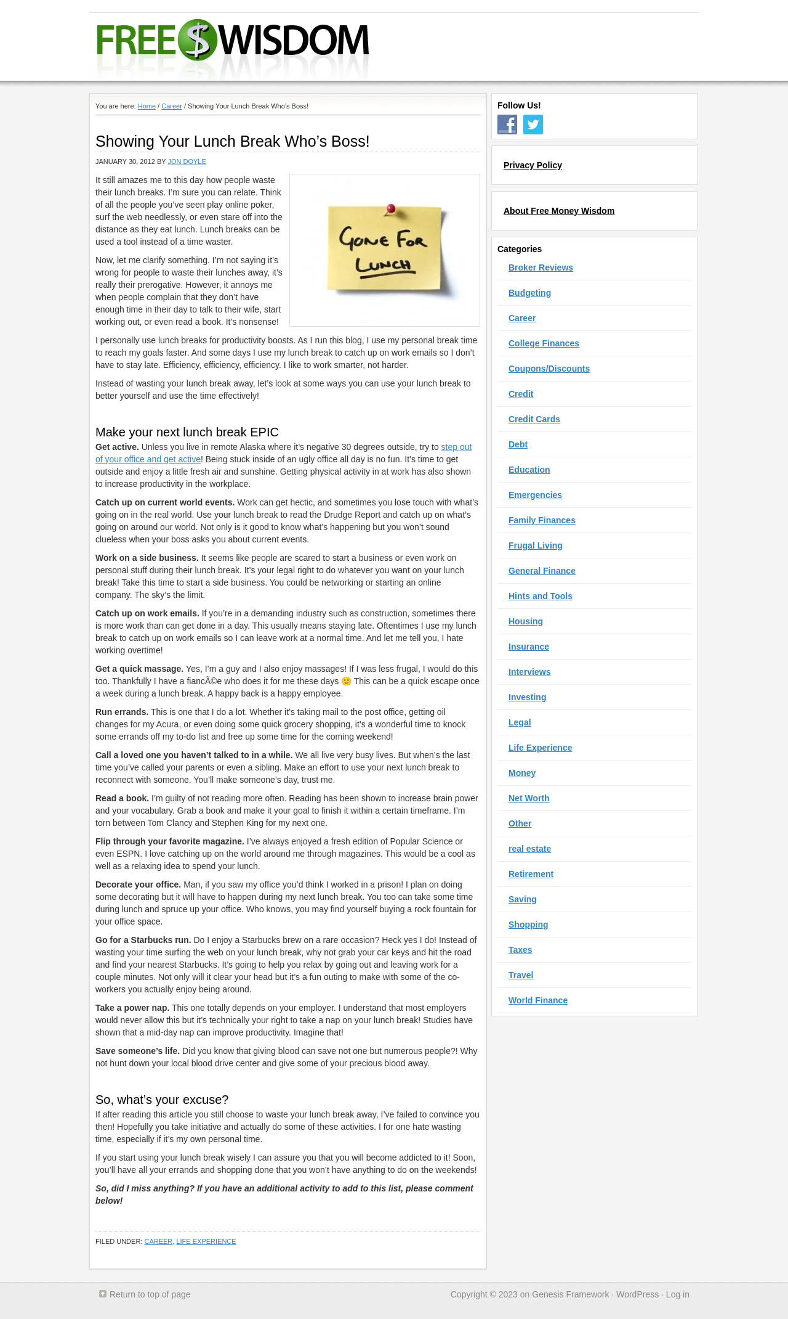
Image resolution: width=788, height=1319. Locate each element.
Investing (527, 697)
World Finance (538, 1000)
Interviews (529, 672)
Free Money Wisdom (385, 47)
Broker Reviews (541, 267)
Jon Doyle (186, 161)
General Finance (542, 571)
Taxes (521, 950)
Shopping (529, 924)
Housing (526, 621)
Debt (518, 444)
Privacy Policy (533, 165)
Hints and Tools (541, 596)
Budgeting (530, 293)
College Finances (544, 343)
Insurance (529, 646)
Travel (521, 975)
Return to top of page (150, 1294)
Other (520, 823)
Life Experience (206, 1241)
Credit (521, 394)
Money (522, 773)
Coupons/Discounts (549, 369)
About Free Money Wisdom (559, 211)
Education (529, 470)
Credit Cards (534, 419)
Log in (678, 1294)
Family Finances (542, 520)
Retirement (531, 874)
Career (158, 1241)
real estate (530, 849)
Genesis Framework (570, 1294)
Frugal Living (536, 545)
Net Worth (529, 798)
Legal (520, 722)
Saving (523, 899)
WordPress (637, 1294)
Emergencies (535, 495)
